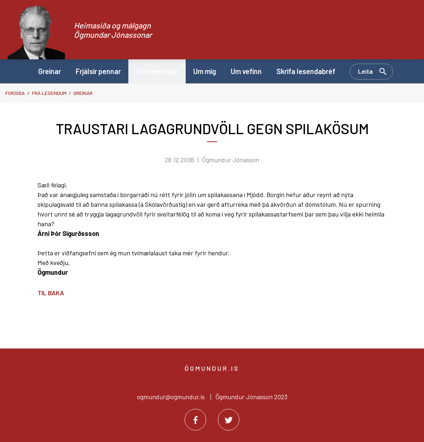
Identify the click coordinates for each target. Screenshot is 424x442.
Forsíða (15, 93)
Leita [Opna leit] (365, 71)
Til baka (50, 293)
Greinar (83, 93)
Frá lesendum (49, 93)
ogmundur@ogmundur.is (171, 397)
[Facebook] (195, 419)
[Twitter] (228, 419)
